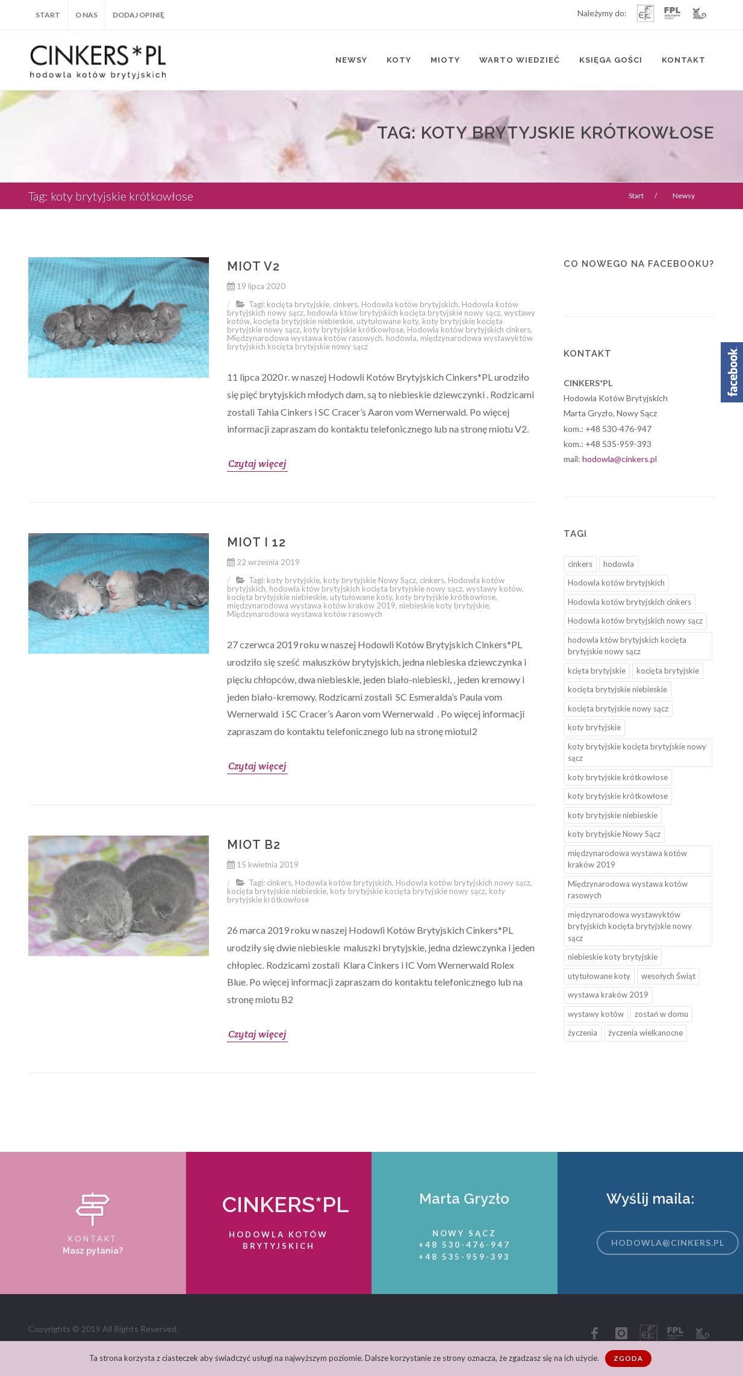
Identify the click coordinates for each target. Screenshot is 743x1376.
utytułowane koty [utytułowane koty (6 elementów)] (599, 976)
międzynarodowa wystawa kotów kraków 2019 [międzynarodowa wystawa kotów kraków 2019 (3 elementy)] (627, 859)
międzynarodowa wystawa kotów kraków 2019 (311, 605)
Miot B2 (254, 844)
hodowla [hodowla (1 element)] (618, 564)
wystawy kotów (494, 588)
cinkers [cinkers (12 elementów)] (580, 564)
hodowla (401, 338)
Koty (399, 59)
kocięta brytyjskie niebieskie (303, 321)
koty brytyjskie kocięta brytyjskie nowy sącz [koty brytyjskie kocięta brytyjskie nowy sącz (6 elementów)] (637, 752)
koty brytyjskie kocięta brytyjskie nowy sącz (407, 891)
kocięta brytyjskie (298, 304)
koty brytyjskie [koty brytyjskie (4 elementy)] (594, 727)
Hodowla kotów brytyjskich (409, 304)
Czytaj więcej (257, 463)
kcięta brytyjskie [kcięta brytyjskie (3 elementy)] (597, 670)
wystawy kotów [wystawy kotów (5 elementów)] (596, 1014)
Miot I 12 (256, 542)
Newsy (351, 59)
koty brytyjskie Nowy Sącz (369, 580)
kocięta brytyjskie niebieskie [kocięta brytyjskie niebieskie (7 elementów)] (617, 689)
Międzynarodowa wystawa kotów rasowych (304, 338)
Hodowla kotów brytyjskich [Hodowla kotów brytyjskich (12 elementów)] (616, 582)
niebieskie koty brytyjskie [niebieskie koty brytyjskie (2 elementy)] (613, 957)
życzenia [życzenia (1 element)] (582, 1032)
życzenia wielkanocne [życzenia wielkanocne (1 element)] (645, 1032)
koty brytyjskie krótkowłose (353, 329)
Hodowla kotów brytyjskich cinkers (468, 329)
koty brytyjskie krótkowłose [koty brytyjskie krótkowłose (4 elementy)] (618, 777)
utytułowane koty (387, 321)
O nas (86, 14)
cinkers (345, 304)
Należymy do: (602, 14)
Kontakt (684, 59)
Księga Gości (610, 59)
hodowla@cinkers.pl (619, 459)
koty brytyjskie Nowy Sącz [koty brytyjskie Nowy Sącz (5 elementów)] (614, 834)
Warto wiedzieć (519, 59)
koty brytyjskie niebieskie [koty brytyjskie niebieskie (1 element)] (613, 815)
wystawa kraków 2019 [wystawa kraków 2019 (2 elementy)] (608, 994)
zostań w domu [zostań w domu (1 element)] (661, 1014)
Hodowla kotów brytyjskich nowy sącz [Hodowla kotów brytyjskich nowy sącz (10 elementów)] (635, 620)
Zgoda (628, 1358)
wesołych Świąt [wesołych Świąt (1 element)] (668, 976)
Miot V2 (253, 266)
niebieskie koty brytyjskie (444, 605)
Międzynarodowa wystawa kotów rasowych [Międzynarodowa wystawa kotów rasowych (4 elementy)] (628, 890)
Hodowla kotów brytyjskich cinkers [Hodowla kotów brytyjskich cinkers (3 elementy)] (629, 602)
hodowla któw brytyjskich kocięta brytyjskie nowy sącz (403, 312)
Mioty (445, 59)
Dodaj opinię (138, 14)
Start (48, 14)
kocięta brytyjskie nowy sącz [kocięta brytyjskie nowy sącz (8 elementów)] (618, 708)
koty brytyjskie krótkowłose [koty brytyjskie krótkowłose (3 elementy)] (618, 796)
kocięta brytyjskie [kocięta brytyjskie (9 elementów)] (667, 670)
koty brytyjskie (293, 580)
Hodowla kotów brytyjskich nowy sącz (463, 882)
